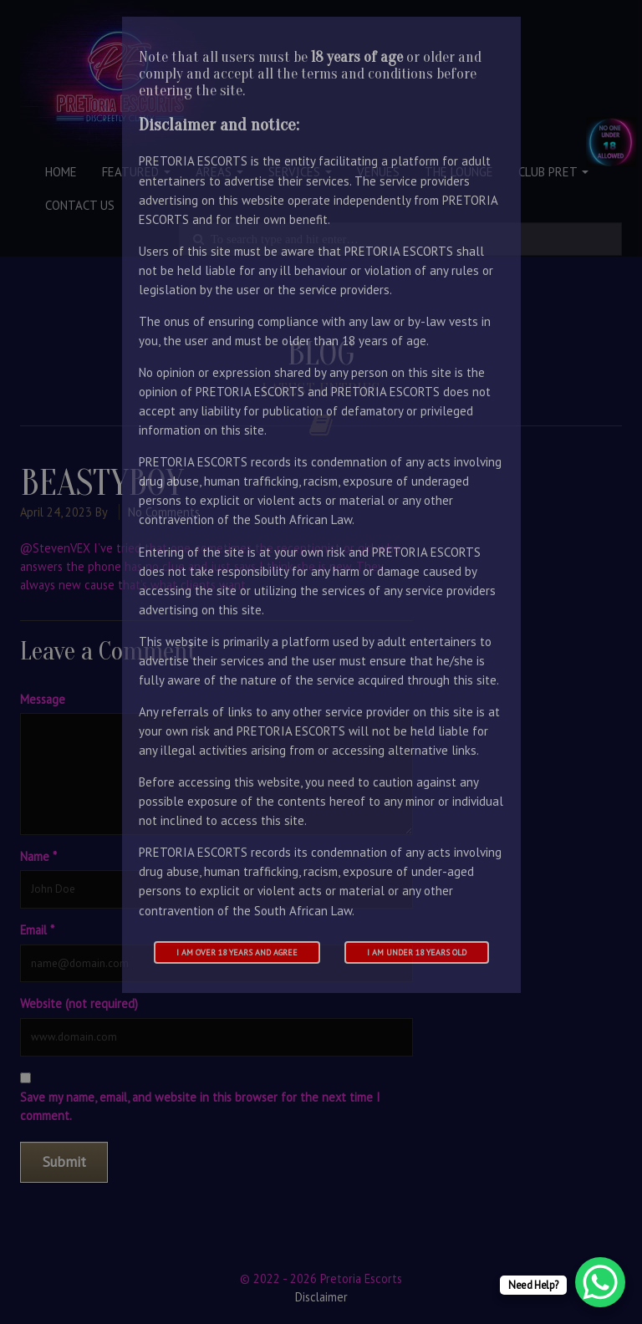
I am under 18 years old (416, 952)
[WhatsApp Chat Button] (600, 1282)
